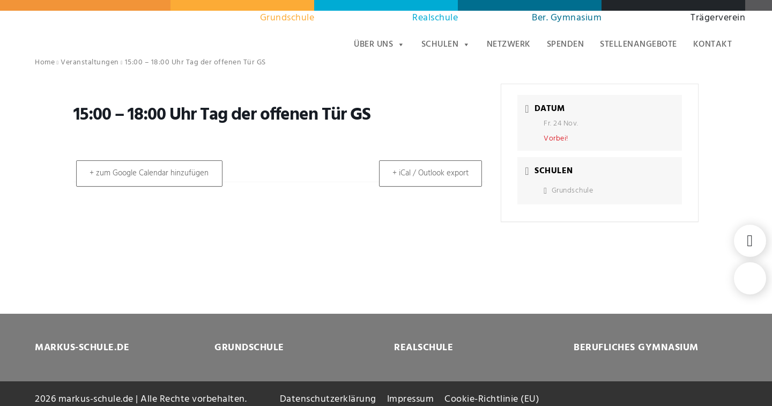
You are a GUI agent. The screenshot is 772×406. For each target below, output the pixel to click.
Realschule (435, 18)
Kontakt (712, 44)
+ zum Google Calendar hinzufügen (151, 173)
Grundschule (287, 18)
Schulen (446, 44)
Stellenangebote (638, 44)
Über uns (379, 44)
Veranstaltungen (90, 62)
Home (45, 62)
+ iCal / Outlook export (428, 173)
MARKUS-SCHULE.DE (82, 348)
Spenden (565, 44)
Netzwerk (509, 44)
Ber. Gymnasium (567, 18)
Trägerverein (718, 18)
